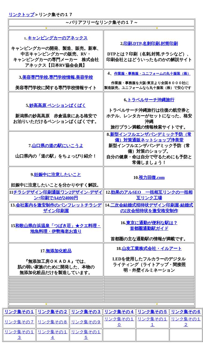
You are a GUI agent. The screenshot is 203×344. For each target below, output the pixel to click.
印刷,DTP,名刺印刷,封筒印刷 (150, 43)
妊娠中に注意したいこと (57, 174)
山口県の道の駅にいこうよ (57, 145)
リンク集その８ (52, 322)
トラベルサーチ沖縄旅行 (150, 100)
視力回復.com (151, 177)
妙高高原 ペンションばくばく (57, 105)
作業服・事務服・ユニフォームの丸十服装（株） (152, 74)
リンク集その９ (86, 322)
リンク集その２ (52, 311)
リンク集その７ (19, 322)
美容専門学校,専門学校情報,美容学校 (57, 77)
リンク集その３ (86, 311)
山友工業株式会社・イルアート (152, 248)
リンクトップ (21, 14)
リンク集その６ (186, 311)
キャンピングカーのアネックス (58, 38)
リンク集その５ (152, 311)
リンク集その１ (19, 311)
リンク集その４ (119, 311)
